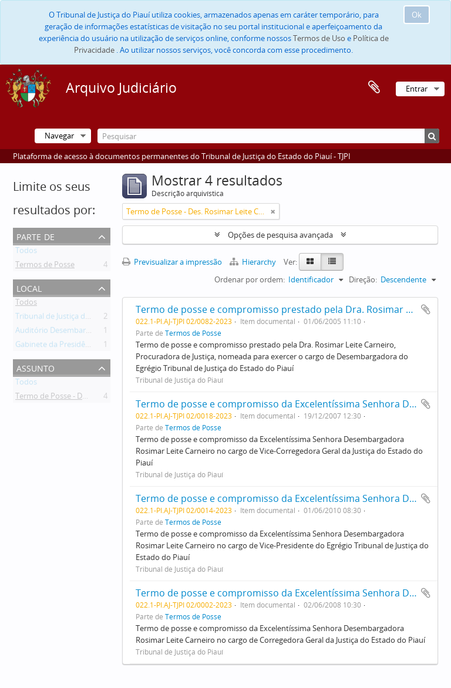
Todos (26, 252)
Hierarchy (254, 262)
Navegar (59, 135)
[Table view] (332, 262)
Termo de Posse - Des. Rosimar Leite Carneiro (94, 398)
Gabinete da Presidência (57, 346)
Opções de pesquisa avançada (280, 235)
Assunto (35, 367)
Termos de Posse (45, 266)
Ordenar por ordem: (249, 279)
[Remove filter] (273, 211)
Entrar (417, 88)
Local (29, 287)
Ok (417, 14)
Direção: (363, 279)
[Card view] (310, 262)
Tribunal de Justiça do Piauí (62, 318)
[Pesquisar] (268, 136)
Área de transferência (374, 87)
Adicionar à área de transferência (426, 309)
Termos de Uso (319, 38)
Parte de (35, 236)
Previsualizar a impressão (172, 262)
